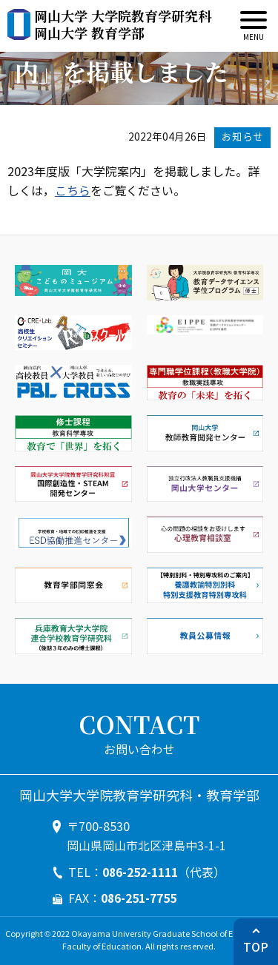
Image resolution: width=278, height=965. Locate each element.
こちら (72, 191)
